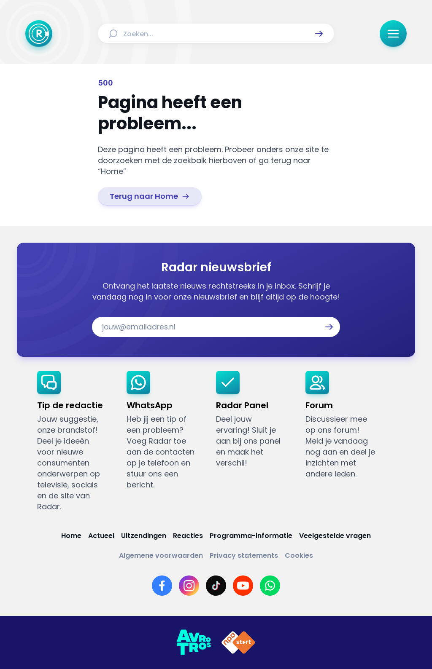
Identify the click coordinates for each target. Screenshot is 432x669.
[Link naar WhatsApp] (270, 585)
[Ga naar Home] (38, 33)
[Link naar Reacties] (188, 536)
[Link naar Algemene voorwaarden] (161, 555)
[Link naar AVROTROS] (193, 642)
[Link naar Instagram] (189, 585)
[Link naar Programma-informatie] (251, 536)
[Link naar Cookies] (299, 555)
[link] (150, 196)
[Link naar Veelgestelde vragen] (335, 536)
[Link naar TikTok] (216, 585)
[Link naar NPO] (238, 642)
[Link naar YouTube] (243, 585)
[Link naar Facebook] (162, 585)
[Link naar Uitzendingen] (143, 536)
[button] (319, 34)
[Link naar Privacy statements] (244, 555)
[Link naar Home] (71, 536)
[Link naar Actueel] (101, 536)
